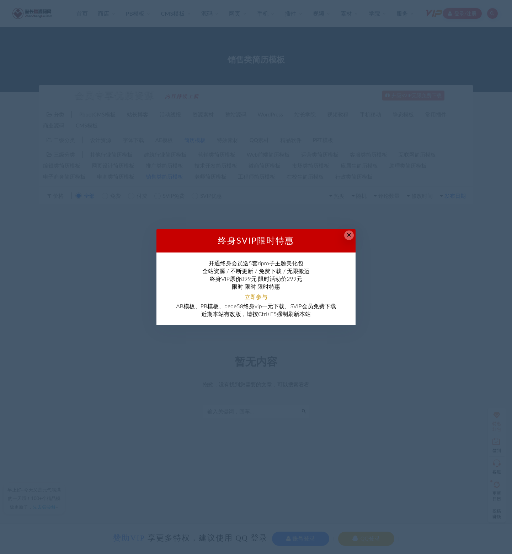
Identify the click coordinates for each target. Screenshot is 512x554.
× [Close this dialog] (349, 234)
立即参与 (256, 296)
